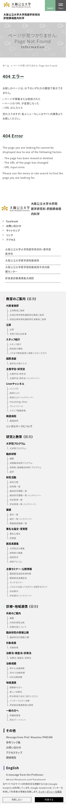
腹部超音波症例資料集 (20, 573)
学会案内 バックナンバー (21, 595)
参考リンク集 (13, 742)
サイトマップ (13, 230)
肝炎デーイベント (18, 719)
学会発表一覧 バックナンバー (23, 504)
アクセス (11, 239)
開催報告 (11, 757)
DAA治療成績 (16, 676)
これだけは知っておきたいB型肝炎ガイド (29, 586)
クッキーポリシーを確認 (50, 791)
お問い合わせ (13, 226)
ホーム (6, 65)
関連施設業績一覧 (18, 523)
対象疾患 (14, 647)
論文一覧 (14, 514)
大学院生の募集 (17, 548)
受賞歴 (13, 537)
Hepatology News (18, 401)
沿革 (12, 329)
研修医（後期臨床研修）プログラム (25, 467)
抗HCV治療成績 (17, 672)
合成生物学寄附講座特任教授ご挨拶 (27, 314)
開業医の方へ (16, 687)
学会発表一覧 (16, 499)
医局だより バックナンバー (22, 397)
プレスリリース (16, 406)
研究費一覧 (15, 486)
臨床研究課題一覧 (18, 490)
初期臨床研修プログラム (21, 462)
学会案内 (14, 591)
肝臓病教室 (15, 715)
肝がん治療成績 (17, 668)
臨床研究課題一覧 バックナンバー (25, 495)
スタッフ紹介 (15, 344)
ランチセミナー (16, 582)
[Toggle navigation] (60, 5)
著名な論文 (15, 533)
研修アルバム (16, 561)
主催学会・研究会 (18, 373)
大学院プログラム (18, 448)
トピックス (14, 388)
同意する (49, 799)
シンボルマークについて (19, 426)
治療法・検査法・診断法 (20, 657)
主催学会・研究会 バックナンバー (25, 378)
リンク (9, 235)
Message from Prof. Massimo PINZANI (29, 737)
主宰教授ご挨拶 (17, 310)
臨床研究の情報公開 (19, 637)
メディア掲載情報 (18, 410)
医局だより (15, 392)
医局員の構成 (16, 348)
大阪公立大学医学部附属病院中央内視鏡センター (27, 269)
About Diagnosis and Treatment (26, 779)
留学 (12, 471)
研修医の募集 (16, 552)
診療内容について (18, 626)
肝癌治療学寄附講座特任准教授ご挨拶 (28, 319)
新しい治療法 (16, 691)
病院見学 (14, 557)
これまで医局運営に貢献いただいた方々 (28, 352)
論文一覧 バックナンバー (21, 518)
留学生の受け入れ (18, 363)
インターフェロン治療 (20, 700)
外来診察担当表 (17, 622)
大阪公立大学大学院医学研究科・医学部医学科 (28, 251)
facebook (12, 221)
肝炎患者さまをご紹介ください (24, 696)
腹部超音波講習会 (18, 577)
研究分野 (14, 482)
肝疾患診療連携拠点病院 (19, 278)
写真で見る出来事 (18, 333)
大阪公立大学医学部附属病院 (22, 260)
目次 (31, 298)
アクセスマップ (14, 752)
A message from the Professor (24, 774)
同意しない (17, 799)
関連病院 (14, 420)
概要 (12, 458)
